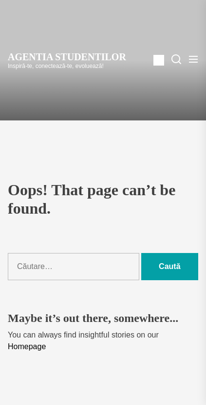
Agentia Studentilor (67, 56)
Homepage (27, 346)
